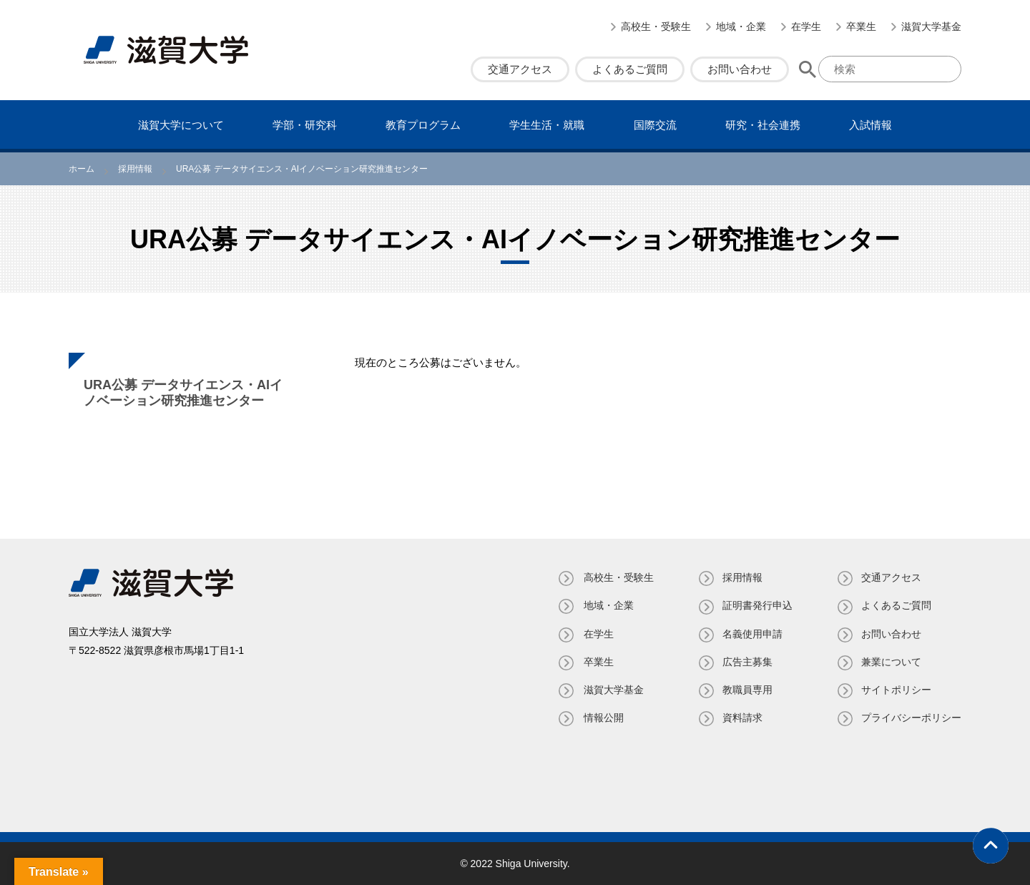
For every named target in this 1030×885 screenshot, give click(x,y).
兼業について (891, 662)
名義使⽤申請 (751, 634)
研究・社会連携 (762, 125)
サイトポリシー (896, 689)
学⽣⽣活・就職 (546, 125)
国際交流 (655, 125)
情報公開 (601, 717)
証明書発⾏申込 (756, 605)
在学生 (806, 26)
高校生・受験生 (656, 26)
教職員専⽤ (746, 689)
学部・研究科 (305, 125)
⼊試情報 (870, 125)
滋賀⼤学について (181, 125)
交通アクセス (520, 69)
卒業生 (861, 26)
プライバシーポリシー (911, 717)
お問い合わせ (739, 69)
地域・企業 (741, 26)
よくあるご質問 (629, 69)
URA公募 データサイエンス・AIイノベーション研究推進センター (183, 393)
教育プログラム (423, 125)
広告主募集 (746, 662)
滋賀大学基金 (931, 26)
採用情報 (741, 577)
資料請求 (741, 717)
